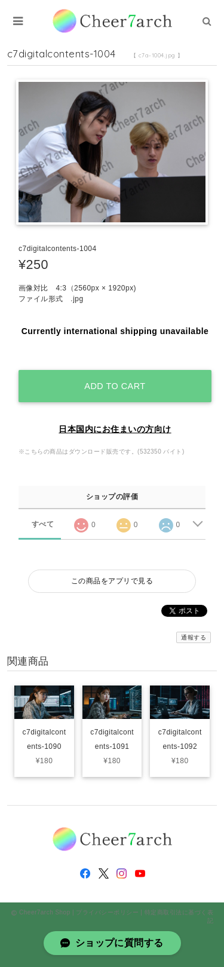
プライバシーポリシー (107, 912)
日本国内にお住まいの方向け (115, 429)
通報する (193, 637)
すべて (43, 524)
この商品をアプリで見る (112, 581)
